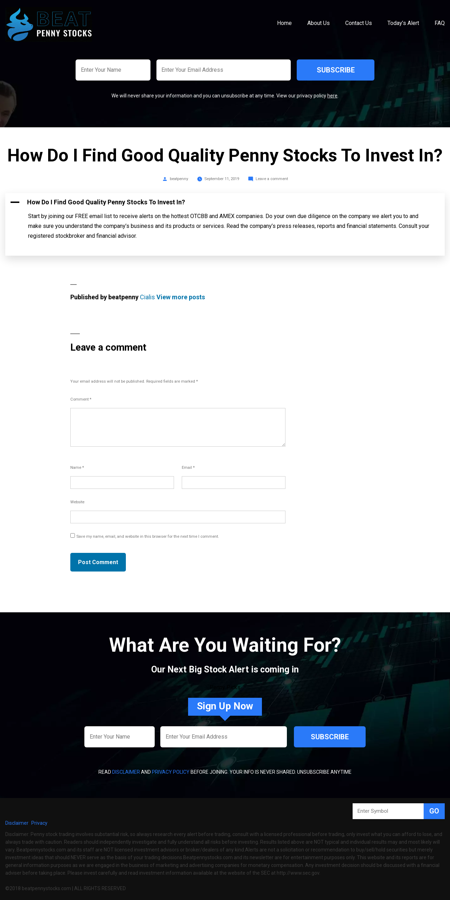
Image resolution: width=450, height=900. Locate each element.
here (332, 95)
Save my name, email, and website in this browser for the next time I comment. (147, 536)
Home (284, 23)
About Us (318, 23)
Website (77, 501)
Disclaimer (126, 772)
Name (77, 467)
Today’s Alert (403, 23)
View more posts (180, 297)
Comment (80, 399)
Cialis (147, 297)
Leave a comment (272, 178)
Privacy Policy (170, 772)
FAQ (440, 23)
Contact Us (358, 23)
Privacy (39, 823)
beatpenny (179, 178)
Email (188, 467)
